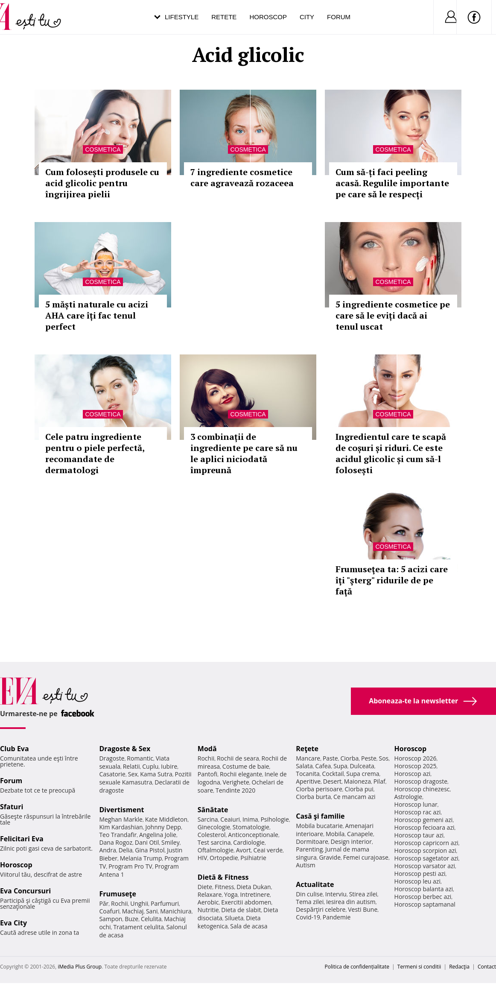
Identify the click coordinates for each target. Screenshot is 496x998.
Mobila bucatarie (319, 826)
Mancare (308, 758)
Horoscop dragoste (421, 781)
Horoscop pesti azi (420, 873)
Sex (133, 774)
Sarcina (208, 819)
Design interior (350, 841)
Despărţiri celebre (320, 909)
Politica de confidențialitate (357, 966)
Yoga (231, 894)
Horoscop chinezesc (422, 789)
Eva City (13, 923)
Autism (305, 865)
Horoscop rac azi (417, 812)
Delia (126, 850)
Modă (207, 748)
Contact (487, 966)
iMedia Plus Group (80, 966)
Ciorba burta (313, 797)
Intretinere (255, 894)
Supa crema (362, 774)
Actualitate (315, 884)
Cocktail (333, 774)
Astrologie (408, 797)
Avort (243, 850)
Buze (131, 919)
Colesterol (212, 835)
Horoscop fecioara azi (424, 827)
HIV (202, 858)
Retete (223, 16)
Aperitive (308, 781)
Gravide (330, 857)
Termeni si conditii (419, 966)
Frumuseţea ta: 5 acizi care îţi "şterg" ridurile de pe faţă (392, 580)
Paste (330, 758)
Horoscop (268, 16)
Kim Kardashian (121, 827)
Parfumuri (165, 903)
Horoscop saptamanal (424, 904)
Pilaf (379, 781)
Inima (250, 819)
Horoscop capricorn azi (426, 843)
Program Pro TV (130, 866)
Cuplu (150, 766)
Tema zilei (310, 902)
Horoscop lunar (416, 804)
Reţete (307, 748)
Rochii (119, 903)
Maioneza (357, 781)
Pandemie (337, 917)
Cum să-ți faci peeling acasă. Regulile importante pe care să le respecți (392, 183)
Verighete (235, 782)
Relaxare (210, 894)
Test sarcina (214, 842)
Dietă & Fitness (223, 877)
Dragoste (111, 758)
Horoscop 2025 (415, 766)
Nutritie (208, 910)
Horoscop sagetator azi (426, 858)
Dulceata (362, 766)
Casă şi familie (320, 816)
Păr (103, 903)
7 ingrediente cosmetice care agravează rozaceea (242, 177)
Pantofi (207, 774)
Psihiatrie (253, 858)
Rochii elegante (241, 774)
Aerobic (208, 902)
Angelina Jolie (157, 835)
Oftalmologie (215, 850)
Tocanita (308, 774)
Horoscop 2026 (415, 758)
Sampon (110, 919)
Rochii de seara (238, 758)
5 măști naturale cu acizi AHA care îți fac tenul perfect (96, 315)
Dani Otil (147, 842)
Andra (107, 850)
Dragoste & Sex (124, 748)
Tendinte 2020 (235, 790)
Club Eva (14, 748)
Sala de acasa (248, 926)
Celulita (151, 919)
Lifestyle (181, 16)
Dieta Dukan (253, 887)
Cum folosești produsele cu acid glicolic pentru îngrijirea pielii (102, 183)
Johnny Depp (163, 827)
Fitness (224, 887)
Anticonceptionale (253, 835)
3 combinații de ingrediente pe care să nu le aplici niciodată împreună (244, 453)
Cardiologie (249, 842)
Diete (205, 887)
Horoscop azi (412, 774)
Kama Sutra (156, 774)
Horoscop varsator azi (424, 866)
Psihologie (274, 819)
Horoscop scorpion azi (425, 850)
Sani (152, 911)
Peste (368, 758)
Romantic (140, 758)
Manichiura (175, 911)
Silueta (234, 918)
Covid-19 (308, 917)
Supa (340, 766)
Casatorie (112, 774)
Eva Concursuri (25, 891)
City (307, 16)
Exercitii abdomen (246, 902)
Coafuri (109, 911)
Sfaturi (11, 806)
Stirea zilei (363, 894)
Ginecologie (214, 827)
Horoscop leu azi (417, 881)
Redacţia (459, 966)
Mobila (335, 834)
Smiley (170, 842)
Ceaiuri (230, 819)
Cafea (323, 766)
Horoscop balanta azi (423, 889)
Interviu (336, 894)
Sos (383, 758)
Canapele (360, 834)
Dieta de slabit (241, 910)
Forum (338, 16)
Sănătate (213, 809)
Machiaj (133, 911)
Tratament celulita (138, 927)
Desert (332, 781)
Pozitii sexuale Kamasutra (145, 778)
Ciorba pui (359, 789)
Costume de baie (245, 766)
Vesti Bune (362, 909)
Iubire (169, 766)
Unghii (139, 903)
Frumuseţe (117, 893)
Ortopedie (224, 858)
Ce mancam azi (354, 797)
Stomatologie (251, 827)
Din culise (309, 894)
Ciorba (349, 758)
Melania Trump (141, 858)
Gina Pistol (149, 850)
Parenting (309, 849)
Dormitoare (312, 841)
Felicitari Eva (22, 838)
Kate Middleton (166, 819)
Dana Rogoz (115, 842)
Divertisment (121, 809)
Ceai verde (268, 850)
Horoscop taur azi (418, 835)
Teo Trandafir (118, 835)
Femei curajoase (365, 857)
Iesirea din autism (351, 902)
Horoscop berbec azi (423, 897)
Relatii (131, 766)
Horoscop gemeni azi (423, 820)
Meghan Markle (121, 819)
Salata (304, 766)
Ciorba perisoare (319, 789)
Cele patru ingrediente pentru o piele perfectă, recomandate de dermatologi (94, 453)
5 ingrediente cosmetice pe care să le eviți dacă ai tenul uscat (393, 315)
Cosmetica (102, 149)
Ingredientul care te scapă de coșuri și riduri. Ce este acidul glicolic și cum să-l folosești (391, 453)
